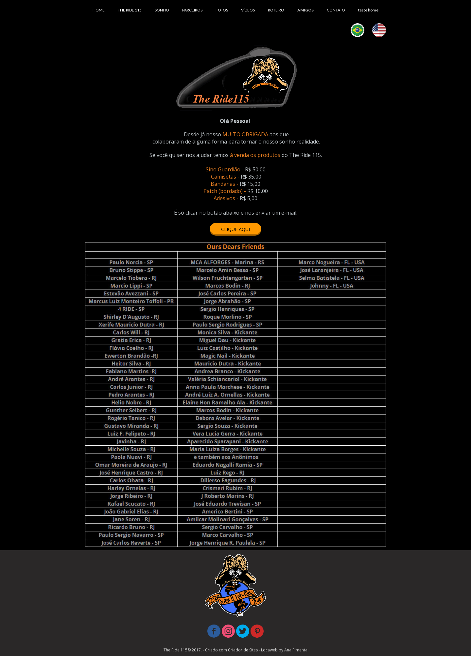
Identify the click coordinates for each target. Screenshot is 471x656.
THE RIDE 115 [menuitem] (130, 10)
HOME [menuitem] (99, 10)
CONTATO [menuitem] (336, 10)
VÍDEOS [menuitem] (248, 10)
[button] (235, 229)
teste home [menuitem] (368, 10)
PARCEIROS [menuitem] (192, 10)
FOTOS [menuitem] (222, 10)
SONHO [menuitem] (162, 10)
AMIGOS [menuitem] (305, 10)
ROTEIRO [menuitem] (276, 10)
